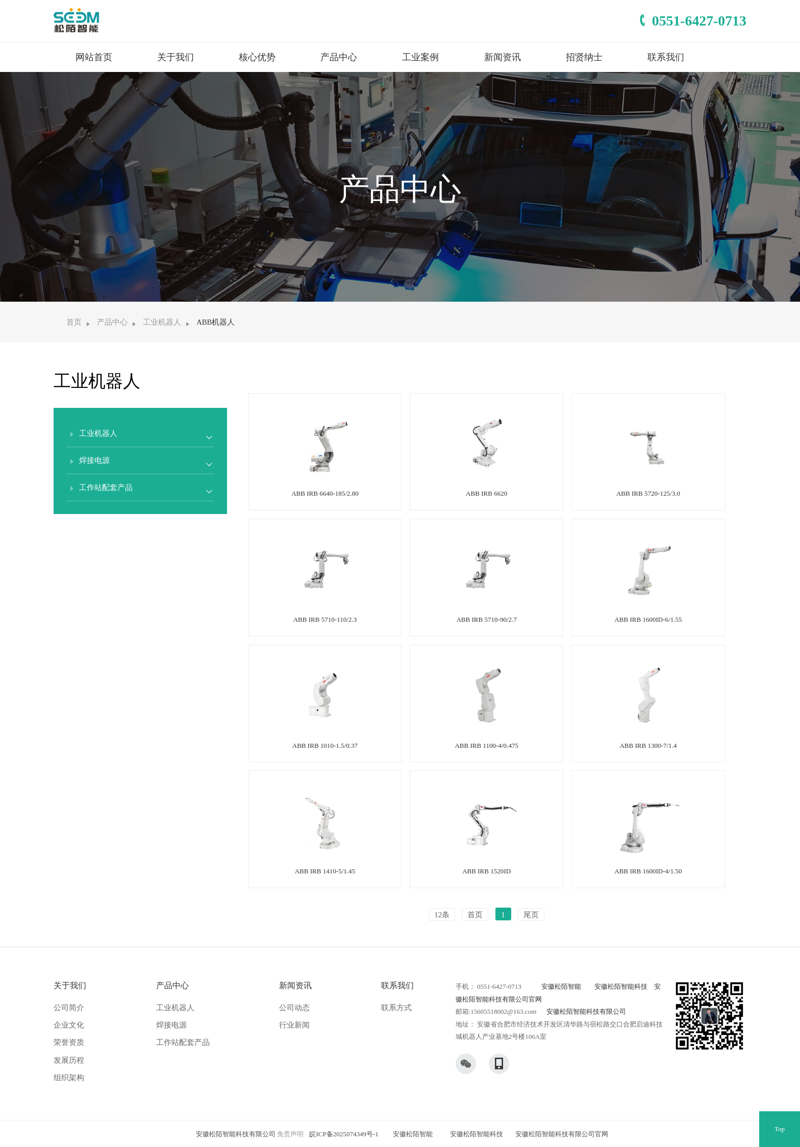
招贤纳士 (584, 57)
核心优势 (257, 57)
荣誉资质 (69, 1042)
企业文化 (69, 1025)
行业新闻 (294, 1025)
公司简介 (69, 1008)
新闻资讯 (502, 57)
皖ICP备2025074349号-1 (343, 1134)
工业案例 (420, 57)
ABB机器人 (215, 322)
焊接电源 (171, 1025)
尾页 (531, 915)
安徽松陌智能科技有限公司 (586, 1011)
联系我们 (665, 57)
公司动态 (294, 1008)
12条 (441, 915)
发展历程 (69, 1060)
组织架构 (69, 1077)
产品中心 (338, 57)
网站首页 (94, 57)
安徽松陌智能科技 (620, 986)
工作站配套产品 (183, 1042)
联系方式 (396, 1008)
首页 (74, 322)
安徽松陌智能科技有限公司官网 (561, 1134)
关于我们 (175, 57)
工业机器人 (162, 322)
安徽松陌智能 (561, 986)
